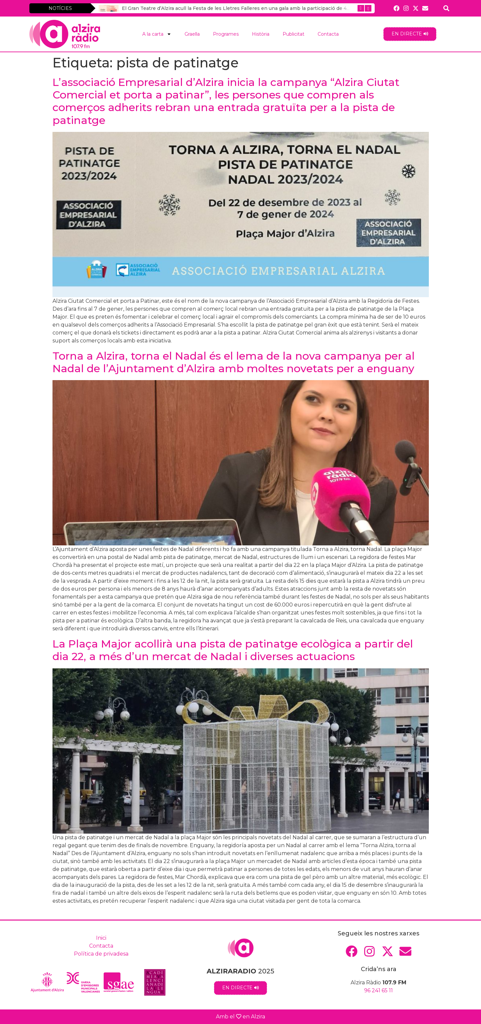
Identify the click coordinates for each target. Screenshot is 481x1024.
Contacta (328, 34)
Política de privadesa (101, 954)
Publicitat (293, 34)
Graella (192, 34)
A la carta (156, 34)
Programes (226, 34)
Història (260, 34)
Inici (101, 938)
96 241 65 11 (378, 990)
